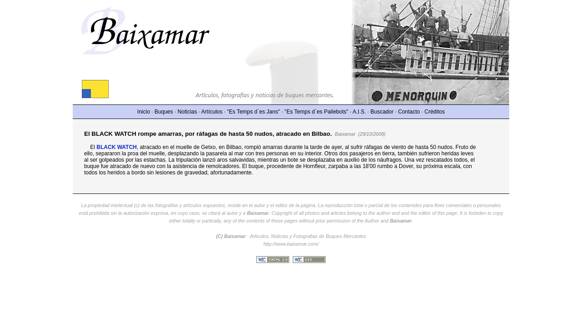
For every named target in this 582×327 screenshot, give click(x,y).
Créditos (435, 112)
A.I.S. (359, 112)
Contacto (409, 112)
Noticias (187, 112)
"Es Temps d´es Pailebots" (316, 112)
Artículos (212, 112)
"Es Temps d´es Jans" (253, 112)
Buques (164, 112)
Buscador (382, 112)
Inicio (143, 112)
